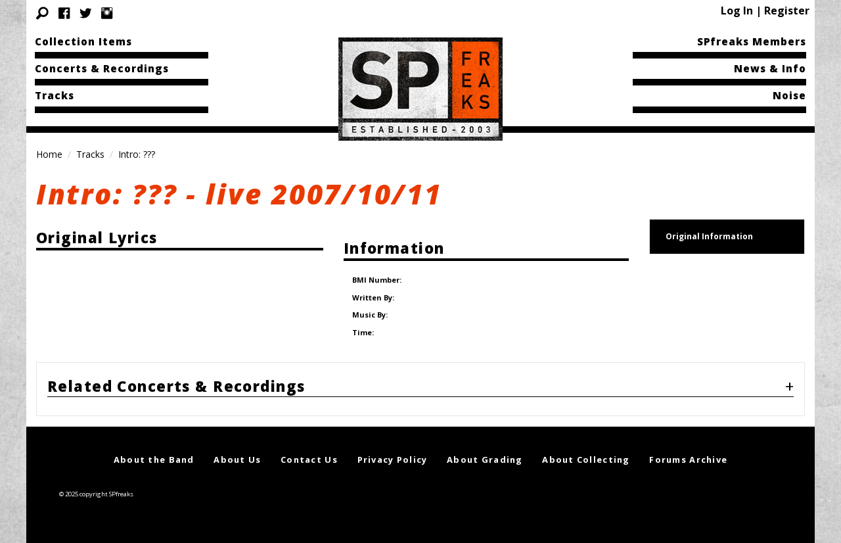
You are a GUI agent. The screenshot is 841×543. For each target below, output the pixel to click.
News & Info (770, 68)
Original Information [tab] (709, 236)
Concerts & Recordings (102, 68)
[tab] (420, 374)
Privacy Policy (392, 445)
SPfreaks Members (751, 41)
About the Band (154, 445)
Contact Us (309, 445)
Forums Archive (688, 445)
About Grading (485, 445)
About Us (237, 445)
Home (49, 154)
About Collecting (585, 445)
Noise (789, 95)
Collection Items (83, 41)
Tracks (54, 95)
